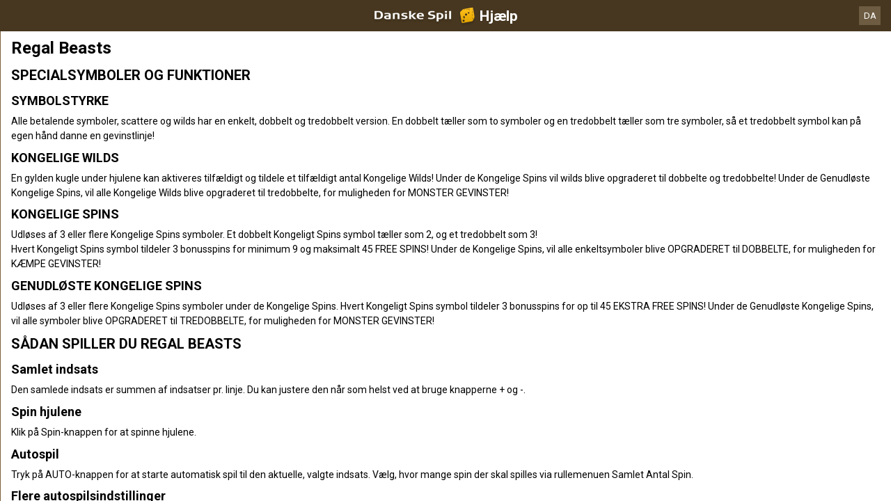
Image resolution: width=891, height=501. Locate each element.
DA (870, 15)
